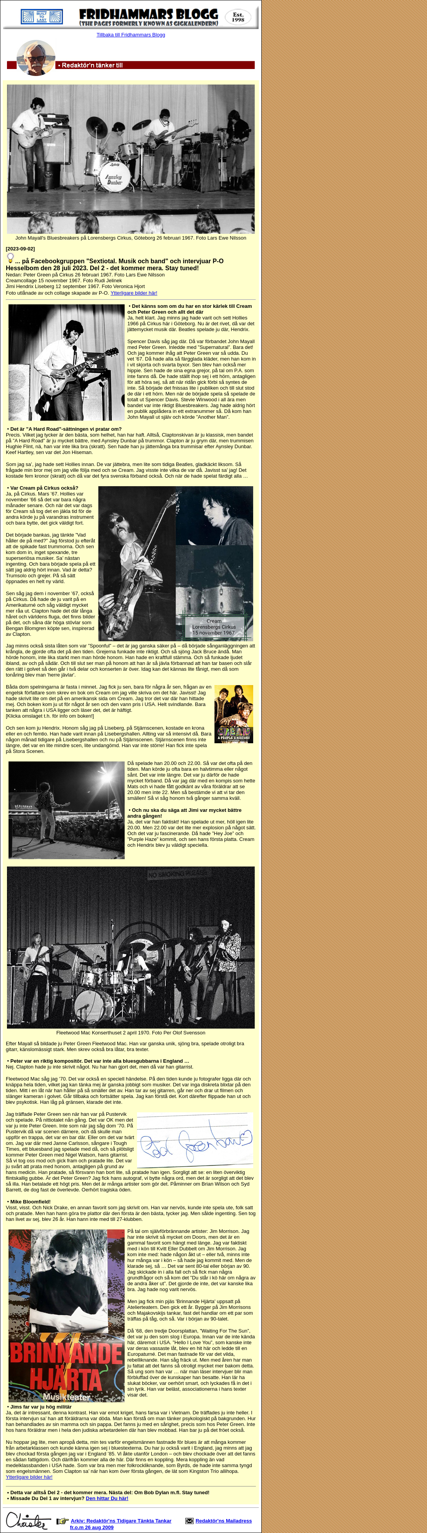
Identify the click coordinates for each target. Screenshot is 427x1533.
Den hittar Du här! (107, 1498)
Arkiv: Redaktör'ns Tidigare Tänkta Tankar (121, 1521)
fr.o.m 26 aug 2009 (92, 1527)
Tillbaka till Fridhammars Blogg (130, 35)
